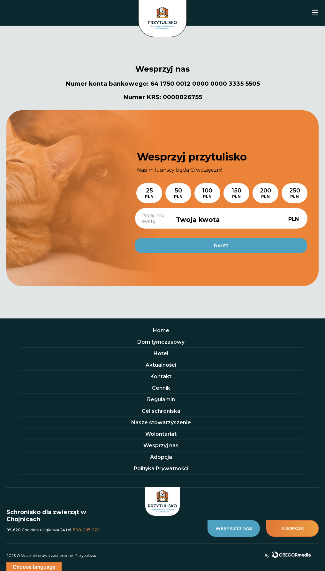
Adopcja (161, 457)
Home (161, 330)
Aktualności (161, 365)
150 (236, 193)
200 (265, 193)
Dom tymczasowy (161, 342)
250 (294, 193)
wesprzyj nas (233, 528)
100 (207, 193)
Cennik (161, 388)
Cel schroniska (161, 411)
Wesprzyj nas (160, 445)
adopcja (292, 528)
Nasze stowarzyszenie (161, 422)
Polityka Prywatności (161, 468)
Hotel (161, 353)
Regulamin (161, 399)
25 (149, 193)
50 (178, 193)
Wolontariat (161, 434)
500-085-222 (86, 530)
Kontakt (160, 376)
